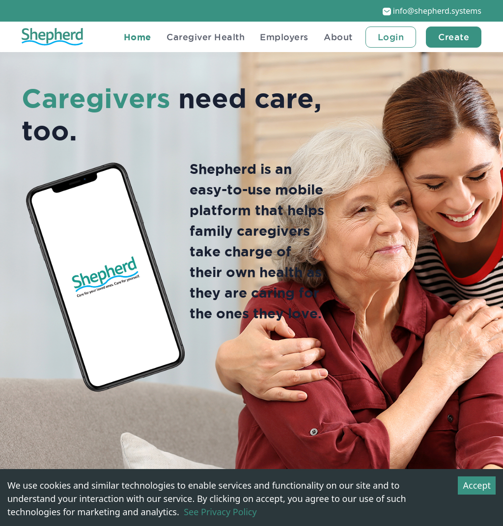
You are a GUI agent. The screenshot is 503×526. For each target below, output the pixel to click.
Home (129, 37)
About (337, 37)
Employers (281, 37)
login (391, 37)
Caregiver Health (200, 37)
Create (453, 37)
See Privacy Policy (220, 512)
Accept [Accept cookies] (477, 485)
